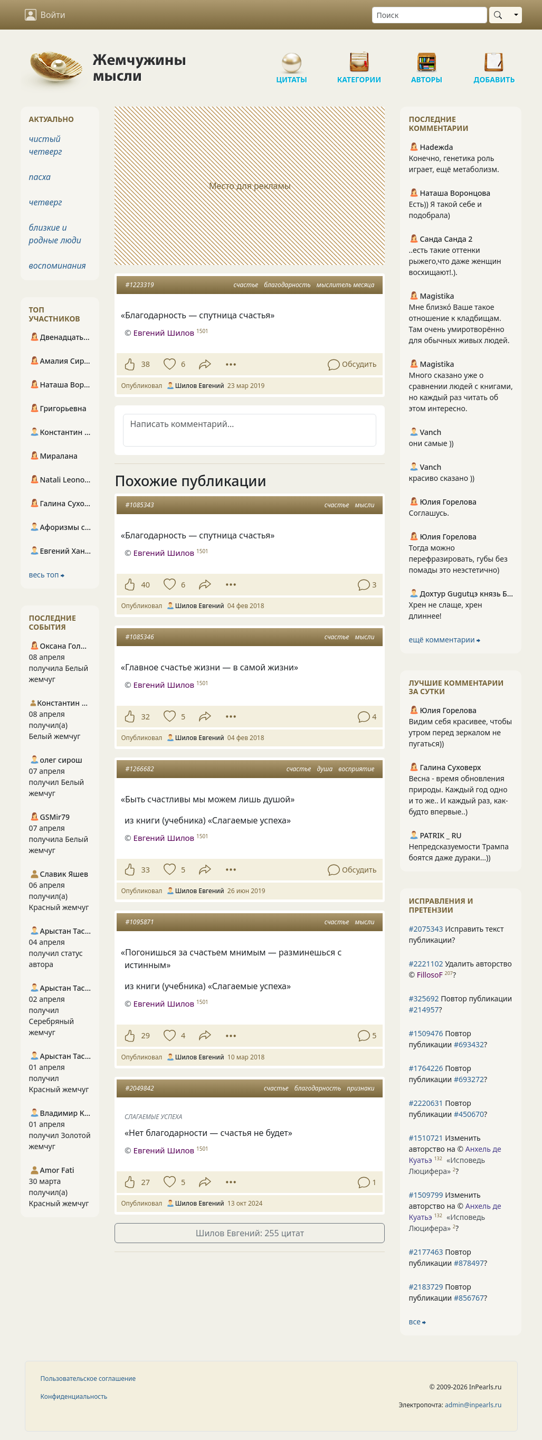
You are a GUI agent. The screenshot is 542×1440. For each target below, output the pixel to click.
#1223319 (139, 284)
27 (145, 1182)
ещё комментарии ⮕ (444, 639)
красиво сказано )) (441, 478)
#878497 (469, 1263)
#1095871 (139, 921)
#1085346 (139, 636)
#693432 (469, 1044)
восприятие (356, 768)
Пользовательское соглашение (88, 1378)
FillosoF (430, 975)
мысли (364, 504)
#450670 (469, 1114)
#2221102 (425, 964)
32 (145, 717)
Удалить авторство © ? (459, 969)
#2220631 (425, 1103)
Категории (359, 58)
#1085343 (139, 504)
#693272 (469, 1079)
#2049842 (139, 1088)
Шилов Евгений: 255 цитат (250, 1233)
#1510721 (425, 1138)
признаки (360, 1088)
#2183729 (425, 1287)
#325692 (423, 998)
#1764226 (425, 1068)
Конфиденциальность (74, 1396)
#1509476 (425, 1033)
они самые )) (430, 443)
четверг (45, 202)
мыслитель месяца (346, 284)
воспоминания (57, 265)
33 (145, 870)
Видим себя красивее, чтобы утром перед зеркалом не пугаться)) (460, 732)
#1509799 (425, 1195)
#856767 (469, 1298)
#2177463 (425, 1252)
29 (145, 1035)
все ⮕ (417, 1321)
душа (324, 768)
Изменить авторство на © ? (454, 1154)
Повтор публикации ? (460, 1004)
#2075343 (425, 929)
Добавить (494, 58)
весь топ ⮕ (47, 575)
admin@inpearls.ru (473, 1404)
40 (145, 585)
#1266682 (139, 768)
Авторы (427, 58)
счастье (246, 284)
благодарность (287, 284)
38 (145, 364)
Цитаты (291, 58)
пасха (40, 177)
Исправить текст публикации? (455, 934)
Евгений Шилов (163, 332)
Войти (45, 15)
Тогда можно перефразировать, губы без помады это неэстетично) (457, 559)
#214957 (423, 1010)
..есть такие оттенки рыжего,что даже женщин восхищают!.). (454, 261)
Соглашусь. (428, 513)
